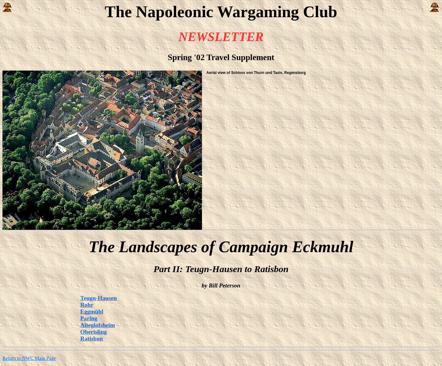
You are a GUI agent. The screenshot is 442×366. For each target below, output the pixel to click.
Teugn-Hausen (98, 298)
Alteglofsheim (97, 325)
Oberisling (93, 332)
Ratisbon (91, 338)
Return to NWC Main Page (29, 358)
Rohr (87, 305)
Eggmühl (91, 311)
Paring (88, 318)
